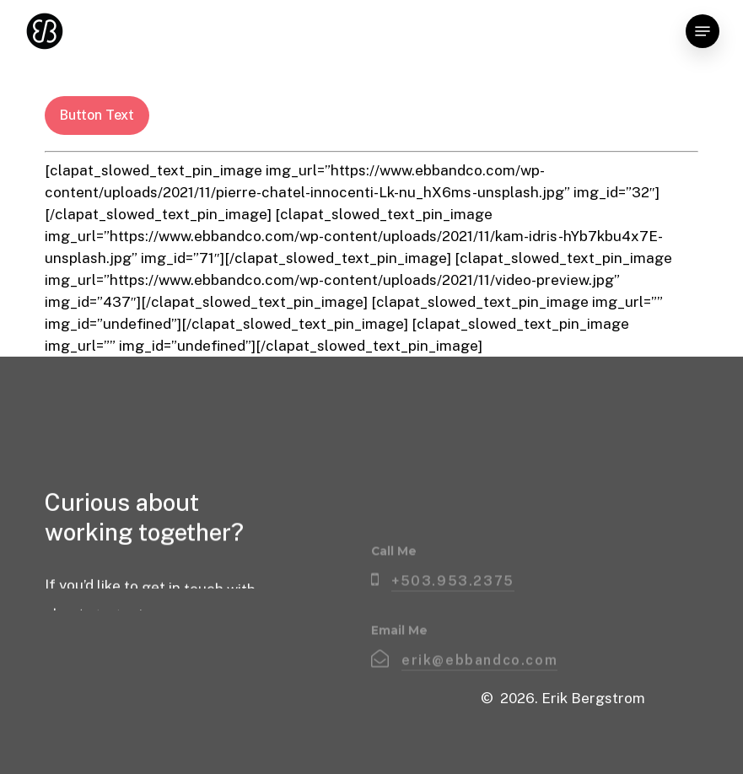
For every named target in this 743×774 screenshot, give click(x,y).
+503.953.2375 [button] (452, 609)
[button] (702, 31)
